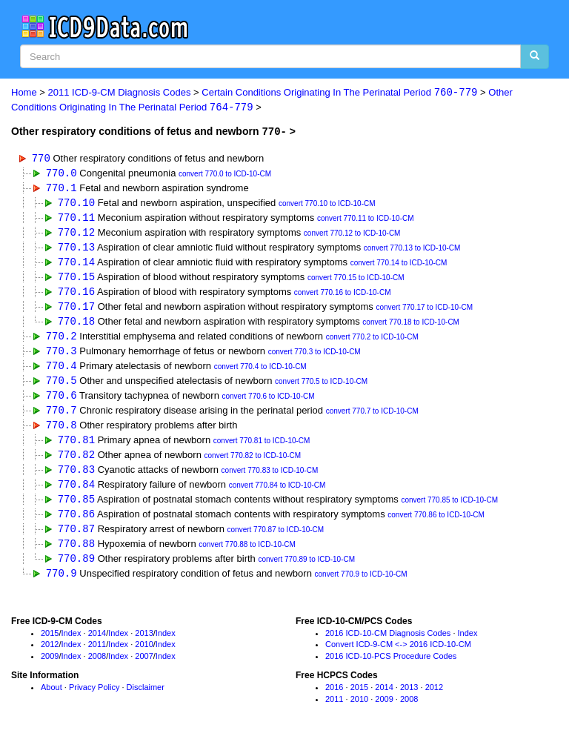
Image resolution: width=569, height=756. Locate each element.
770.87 (76, 539)
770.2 (61, 341)
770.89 (76, 570)
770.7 (61, 417)
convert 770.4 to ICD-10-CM (260, 373)
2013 (144, 644)
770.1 (61, 189)
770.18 (76, 326)
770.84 (76, 493)
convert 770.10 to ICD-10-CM (327, 205)
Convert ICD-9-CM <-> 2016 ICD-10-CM (398, 656)
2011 (97, 656)
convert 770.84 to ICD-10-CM (277, 495)
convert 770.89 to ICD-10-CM (306, 571)
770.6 (61, 402)
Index (71, 644)
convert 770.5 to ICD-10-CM (321, 388)
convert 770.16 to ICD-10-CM (342, 297)
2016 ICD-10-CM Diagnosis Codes (387, 644)
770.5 (61, 386)
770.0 (61, 173)
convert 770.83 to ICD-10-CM (270, 480)
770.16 (76, 295)
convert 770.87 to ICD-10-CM (276, 541)
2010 (144, 656)
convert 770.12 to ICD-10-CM (352, 236)
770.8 (61, 432)
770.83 (76, 478)
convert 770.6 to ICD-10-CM (268, 403)
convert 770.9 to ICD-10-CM (361, 586)
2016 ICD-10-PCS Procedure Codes (390, 668)
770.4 (61, 372)
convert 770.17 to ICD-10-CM (424, 312)
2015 (50, 644)
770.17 (76, 310)
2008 (97, 668)
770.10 (76, 203)
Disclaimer (145, 698)
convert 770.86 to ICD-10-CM (436, 525)
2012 (50, 656)
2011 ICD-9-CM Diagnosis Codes (119, 93)
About (51, 698)
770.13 (76, 249)
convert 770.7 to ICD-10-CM (372, 418)
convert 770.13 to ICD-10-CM (412, 251)
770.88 (76, 554)
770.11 (76, 219)
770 (41, 158)
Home (24, 93)
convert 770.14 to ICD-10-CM (398, 266)
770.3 (61, 356)
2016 (334, 698)
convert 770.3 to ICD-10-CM (314, 358)
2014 (97, 644)
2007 (144, 668)
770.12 (76, 235)
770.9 (61, 584)
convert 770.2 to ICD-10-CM (372, 342)
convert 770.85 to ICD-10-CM (449, 510)
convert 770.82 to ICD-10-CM (253, 464)
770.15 (76, 280)
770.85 (76, 509)
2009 (50, 668)
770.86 (76, 524)
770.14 (76, 265)
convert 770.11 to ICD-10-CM (365, 220)
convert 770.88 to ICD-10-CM (247, 555)
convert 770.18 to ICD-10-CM (410, 327)
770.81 (76, 447)
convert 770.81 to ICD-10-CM (261, 449)
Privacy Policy (94, 698)
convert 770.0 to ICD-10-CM (225, 174)
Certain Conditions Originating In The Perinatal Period (339, 93)
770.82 (76, 463)
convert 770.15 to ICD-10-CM (356, 281)
